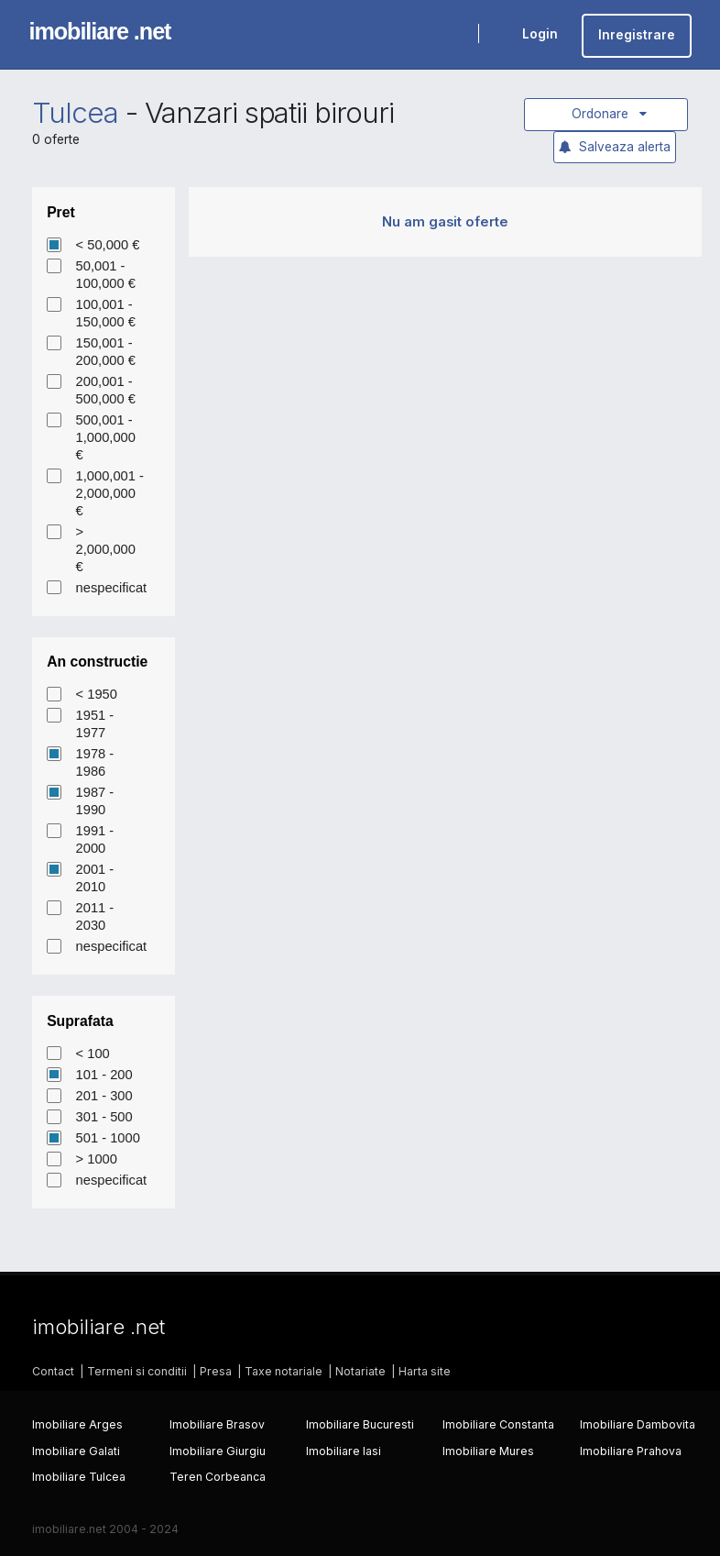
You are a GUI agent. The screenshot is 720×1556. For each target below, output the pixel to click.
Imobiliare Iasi (343, 1451)
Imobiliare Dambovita (637, 1424)
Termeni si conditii (137, 1371)
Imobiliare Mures (488, 1451)
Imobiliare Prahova (631, 1451)
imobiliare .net (99, 31)
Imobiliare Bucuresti (360, 1424)
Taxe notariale (283, 1371)
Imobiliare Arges (77, 1424)
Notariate (360, 1371)
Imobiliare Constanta (498, 1424)
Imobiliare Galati (76, 1451)
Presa (216, 1371)
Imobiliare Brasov (217, 1424)
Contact (53, 1371)
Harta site (424, 1371)
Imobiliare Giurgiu (217, 1451)
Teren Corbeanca (217, 1477)
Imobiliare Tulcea (78, 1477)
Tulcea (75, 112)
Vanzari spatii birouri (269, 112)
